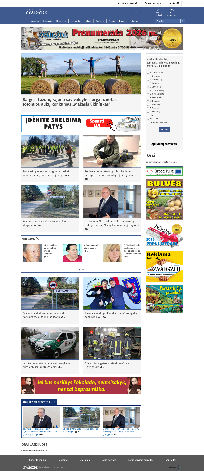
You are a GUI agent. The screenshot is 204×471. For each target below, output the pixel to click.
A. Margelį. (153, 108)
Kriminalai (47, 21)
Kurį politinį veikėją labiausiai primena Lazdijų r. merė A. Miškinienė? (163, 62)
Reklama (63, 460)
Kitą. (150, 115)
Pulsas (112, 21)
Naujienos (34, 21)
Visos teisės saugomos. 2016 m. (52, 467)
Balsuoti (164, 129)
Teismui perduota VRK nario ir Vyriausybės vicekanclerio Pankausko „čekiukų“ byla (40, 432)
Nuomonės (171, 15)
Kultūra (88, 21)
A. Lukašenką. (154, 80)
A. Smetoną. (154, 111)
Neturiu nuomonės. (157, 122)
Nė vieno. (152, 119)
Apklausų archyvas (164, 144)
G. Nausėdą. (154, 101)
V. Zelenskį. (153, 104)
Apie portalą (109, 460)
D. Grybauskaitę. (155, 94)
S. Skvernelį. (154, 87)
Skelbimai (157, 15)
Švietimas (100, 21)
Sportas (135, 21)
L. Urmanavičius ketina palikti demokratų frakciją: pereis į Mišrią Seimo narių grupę (121, 432)
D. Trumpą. (153, 83)
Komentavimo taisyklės (140, 460)
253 (136, 225)
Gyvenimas (61, 21)
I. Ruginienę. (154, 76)
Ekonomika (75, 21)
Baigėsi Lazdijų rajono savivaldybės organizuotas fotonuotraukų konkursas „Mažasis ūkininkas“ (70, 102)
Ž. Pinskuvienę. (155, 72)
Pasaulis (123, 21)
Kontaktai (170, 460)
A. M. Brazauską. (155, 90)
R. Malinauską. (155, 97)
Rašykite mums (37, 460)
